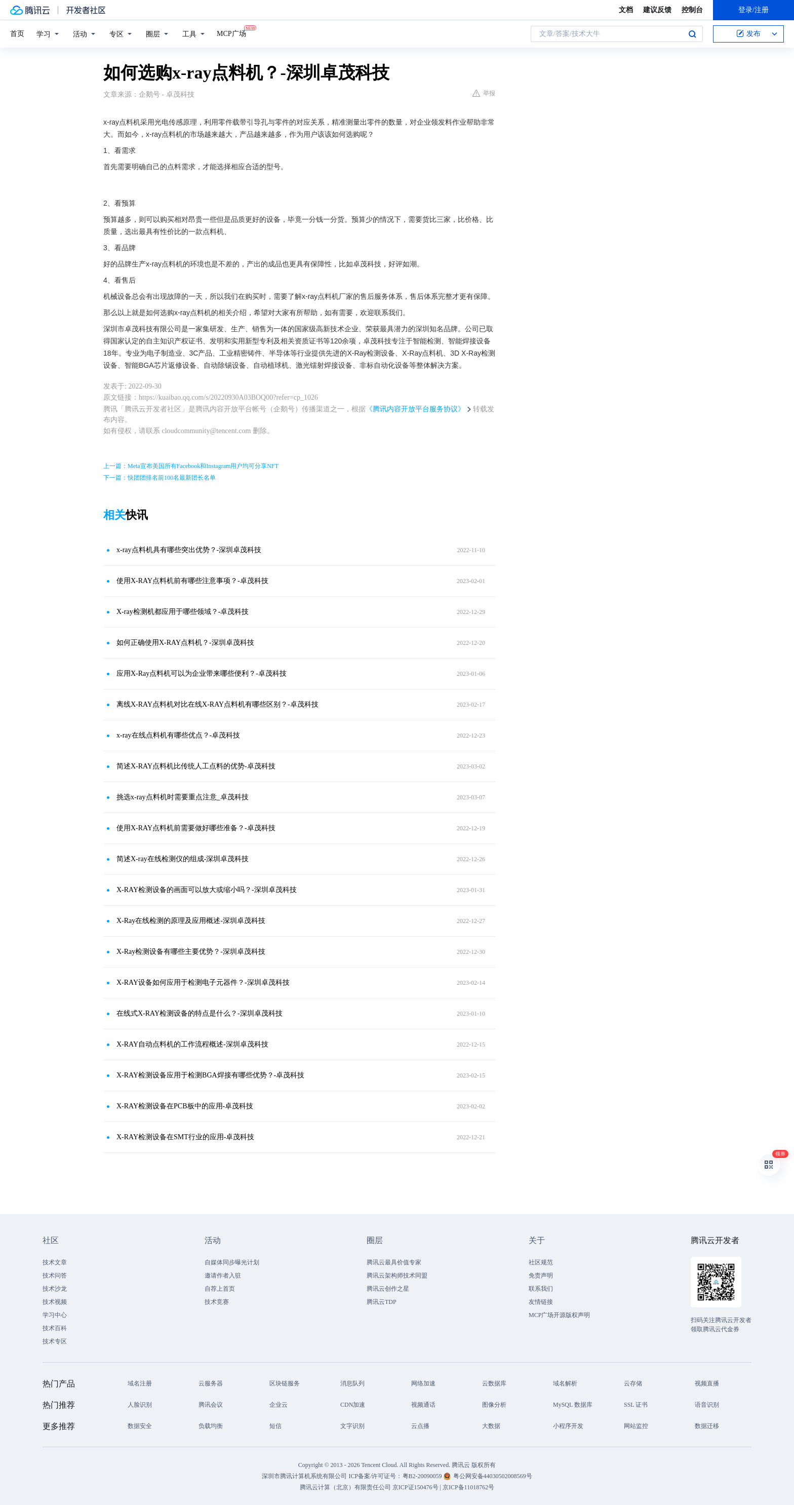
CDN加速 (352, 1404)
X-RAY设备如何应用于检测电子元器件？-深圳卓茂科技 (203, 982)
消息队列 (352, 1383)
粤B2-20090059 (423, 1476)
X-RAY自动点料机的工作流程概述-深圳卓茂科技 (192, 1044)
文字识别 (352, 1426)
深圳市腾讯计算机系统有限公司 (304, 1476)
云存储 (633, 1383)
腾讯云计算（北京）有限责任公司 (345, 1487)
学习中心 (55, 1315)
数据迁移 (707, 1426)
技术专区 (55, 1341)
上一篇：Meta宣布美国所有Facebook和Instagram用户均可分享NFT (191, 466)
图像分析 (494, 1404)
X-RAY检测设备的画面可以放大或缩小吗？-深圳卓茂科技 (206, 890)
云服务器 (210, 1383)
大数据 (491, 1426)
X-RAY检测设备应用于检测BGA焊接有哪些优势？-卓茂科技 (210, 1075)
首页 (17, 33)
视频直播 (707, 1383)
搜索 (692, 34)
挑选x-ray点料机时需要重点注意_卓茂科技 (182, 797)
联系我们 (541, 1288)
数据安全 (140, 1426)
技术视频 (55, 1301)
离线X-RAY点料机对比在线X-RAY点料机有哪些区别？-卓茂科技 (217, 704)
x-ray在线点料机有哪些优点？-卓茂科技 (178, 735)
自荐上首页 (220, 1288)
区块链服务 (284, 1383)
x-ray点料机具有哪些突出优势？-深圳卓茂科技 (188, 550)
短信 (275, 1426)
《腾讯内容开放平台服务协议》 (415, 409)
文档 (626, 10)
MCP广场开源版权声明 (559, 1315)
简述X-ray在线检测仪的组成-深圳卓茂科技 (182, 859)
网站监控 (636, 1426)
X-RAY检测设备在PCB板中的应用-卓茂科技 (184, 1106)
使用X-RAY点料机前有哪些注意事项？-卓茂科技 (192, 581)
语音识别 (707, 1404)
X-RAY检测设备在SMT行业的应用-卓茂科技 (185, 1137)
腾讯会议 (210, 1404)
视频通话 (423, 1404)
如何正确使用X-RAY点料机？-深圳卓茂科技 (185, 642)
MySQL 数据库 (572, 1404)
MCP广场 (231, 32)
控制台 (692, 10)
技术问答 (55, 1275)
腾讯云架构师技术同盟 (397, 1275)
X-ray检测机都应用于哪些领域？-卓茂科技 (182, 611)
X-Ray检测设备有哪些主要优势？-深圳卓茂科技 (190, 951)
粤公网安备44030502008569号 (492, 1476)
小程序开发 (568, 1426)
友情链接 (541, 1301)
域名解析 (565, 1383)
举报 (483, 93)
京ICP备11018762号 (468, 1487)
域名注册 (140, 1383)
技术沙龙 (55, 1288)
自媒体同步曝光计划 (232, 1262)
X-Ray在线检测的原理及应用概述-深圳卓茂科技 (190, 920)
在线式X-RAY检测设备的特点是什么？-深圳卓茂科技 (199, 1013)
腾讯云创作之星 (388, 1288)
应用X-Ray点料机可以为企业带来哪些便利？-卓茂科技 (201, 673)
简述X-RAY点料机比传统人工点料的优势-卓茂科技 (195, 766)
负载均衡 (210, 1426)
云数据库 (494, 1383)
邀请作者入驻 (223, 1275)
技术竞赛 (217, 1301)
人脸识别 (140, 1404)
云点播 (420, 1426)
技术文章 (55, 1262)
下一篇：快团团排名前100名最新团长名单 (159, 477)
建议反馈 (657, 10)
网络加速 (423, 1383)
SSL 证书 (636, 1404)
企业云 (278, 1404)
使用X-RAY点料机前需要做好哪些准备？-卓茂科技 (195, 828)
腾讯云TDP (381, 1301)
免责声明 (541, 1275)
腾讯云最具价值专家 (394, 1262)
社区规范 (541, 1262)
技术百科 (55, 1328)
